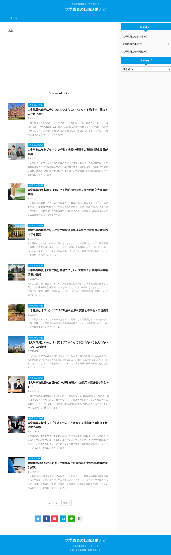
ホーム (13, 18)
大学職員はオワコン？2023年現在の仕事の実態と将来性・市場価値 (68, 310)
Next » (66, 502)
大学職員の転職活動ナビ (85, 9)
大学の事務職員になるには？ (85, 546)
